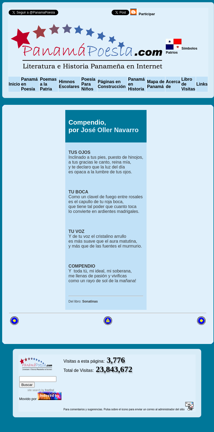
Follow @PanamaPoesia (86, 13)
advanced (54, 373)
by (47, 390)
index (24, 373)
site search (34, 390)
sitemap (37, 373)
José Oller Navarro (109, 130)
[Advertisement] (31, 191)
